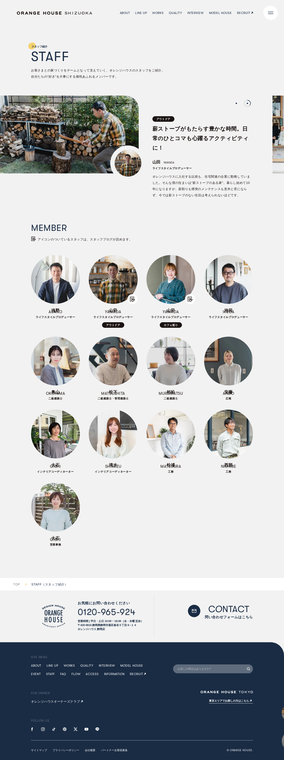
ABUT (36, 665)
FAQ (63, 674)
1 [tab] (236, 103)
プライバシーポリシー (66, 750)
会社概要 (90, 750)
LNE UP (52, 665)
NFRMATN (114, 674)
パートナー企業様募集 (114, 750)
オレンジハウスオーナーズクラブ (57, 701)
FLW (75, 674)
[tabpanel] (126, 151)
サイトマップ (39, 750)
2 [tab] (247, 103)
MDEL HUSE (131, 665)
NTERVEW (107, 665)
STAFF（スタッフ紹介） (49, 584)
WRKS (69, 665)
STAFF (50, 674)
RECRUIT (138, 674)
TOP (16, 584)
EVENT (36, 674)
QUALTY (86, 665)
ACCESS (92, 674)
